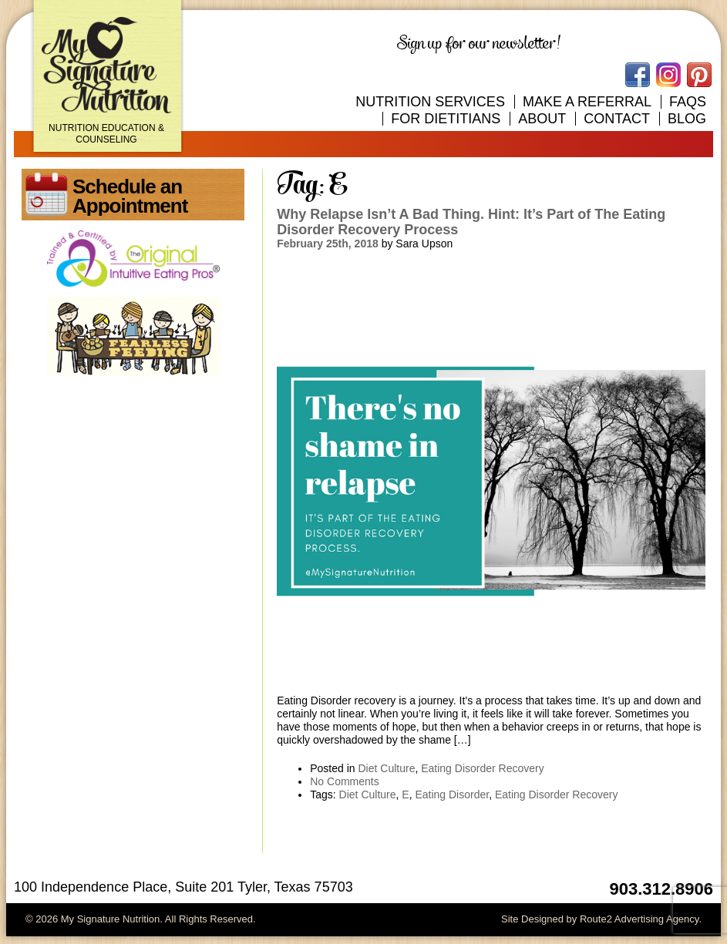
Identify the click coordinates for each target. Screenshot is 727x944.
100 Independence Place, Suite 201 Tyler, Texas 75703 (183, 887)
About (542, 118)
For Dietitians (445, 118)
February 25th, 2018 (328, 243)
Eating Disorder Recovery (482, 768)
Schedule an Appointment (129, 196)
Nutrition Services (430, 101)
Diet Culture (387, 768)
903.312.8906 (661, 889)
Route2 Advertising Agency (639, 919)
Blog (687, 118)
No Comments (344, 781)
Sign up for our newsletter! (478, 43)
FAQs (687, 101)
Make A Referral (587, 101)
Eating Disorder (452, 794)
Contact (617, 118)
